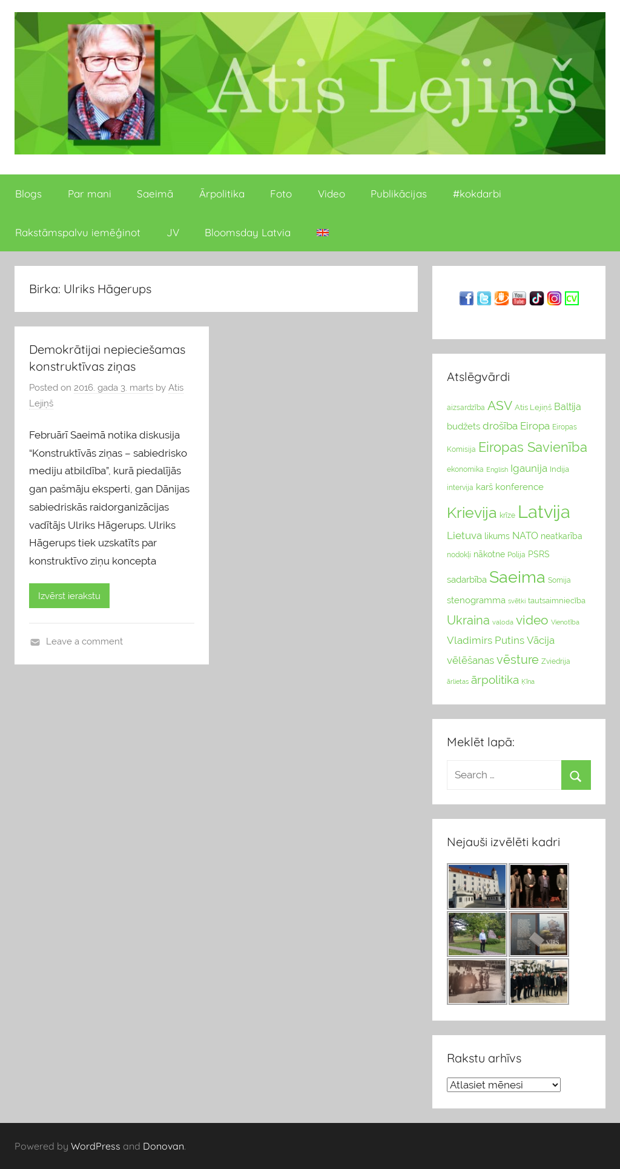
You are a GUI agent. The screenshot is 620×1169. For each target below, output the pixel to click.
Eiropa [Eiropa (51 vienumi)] (535, 426)
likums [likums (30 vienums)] (497, 536)
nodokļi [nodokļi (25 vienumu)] (459, 555)
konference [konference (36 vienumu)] (519, 487)
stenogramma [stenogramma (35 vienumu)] (476, 600)
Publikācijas (399, 193)
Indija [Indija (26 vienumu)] (559, 469)
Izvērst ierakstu (69, 596)
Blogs (28, 193)
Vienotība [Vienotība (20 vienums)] (565, 622)
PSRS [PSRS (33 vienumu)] (539, 554)
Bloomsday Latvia (248, 232)
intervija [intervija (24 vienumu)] (460, 487)
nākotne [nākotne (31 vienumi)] (489, 554)
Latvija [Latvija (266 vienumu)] (544, 511)
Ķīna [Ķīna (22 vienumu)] (528, 681)
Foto (281, 193)
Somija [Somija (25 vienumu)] (559, 580)
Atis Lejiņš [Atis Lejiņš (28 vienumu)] (533, 407)
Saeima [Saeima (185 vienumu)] (517, 577)
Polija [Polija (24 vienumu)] (516, 555)
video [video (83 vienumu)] (532, 620)
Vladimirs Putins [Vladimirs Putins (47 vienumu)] (485, 640)
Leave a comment (84, 641)
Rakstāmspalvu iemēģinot (77, 232)
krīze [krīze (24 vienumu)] (507, 515)
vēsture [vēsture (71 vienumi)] (517, 659)
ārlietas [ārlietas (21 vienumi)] (458, 682)
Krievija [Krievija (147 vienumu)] (472, 513)
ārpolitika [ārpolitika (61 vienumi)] (495, 680)
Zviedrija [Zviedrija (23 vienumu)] (555, 661)
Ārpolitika (222, 193)
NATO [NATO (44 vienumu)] (525, 535)
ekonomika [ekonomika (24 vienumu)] (465, 469)
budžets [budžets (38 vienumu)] (463, 426)
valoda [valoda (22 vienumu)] (502, 622)
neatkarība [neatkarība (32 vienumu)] (561, 536)
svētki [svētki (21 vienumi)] (517, 601)
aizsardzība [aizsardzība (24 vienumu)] (466, 407)
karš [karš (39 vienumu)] (484, 487)
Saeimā (155, 193)
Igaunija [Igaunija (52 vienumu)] (528, 468)
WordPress (95, 1146)
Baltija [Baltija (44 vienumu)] (567, 406)
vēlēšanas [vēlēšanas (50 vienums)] (470, 660)
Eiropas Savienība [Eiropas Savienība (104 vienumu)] (532, 447)
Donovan (163, 1146)
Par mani (89, 193)
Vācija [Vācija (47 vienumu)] (541, 640)
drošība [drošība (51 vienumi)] (500, 426)
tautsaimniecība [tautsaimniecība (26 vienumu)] (556, 600)
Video (331, 193)
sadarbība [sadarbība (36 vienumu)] (467, 579)
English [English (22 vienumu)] (497, 469)
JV (173, 232)
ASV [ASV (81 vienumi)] (499, 406)
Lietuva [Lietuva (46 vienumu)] (464, 535)
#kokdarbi (477, 193)
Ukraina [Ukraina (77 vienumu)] (468, 620)
